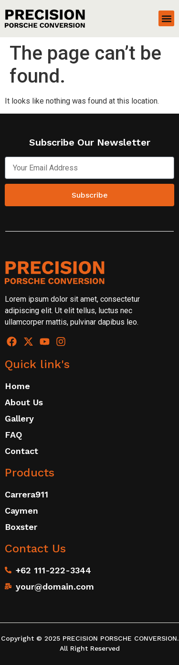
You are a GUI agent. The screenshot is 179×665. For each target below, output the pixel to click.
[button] (166, 18)
